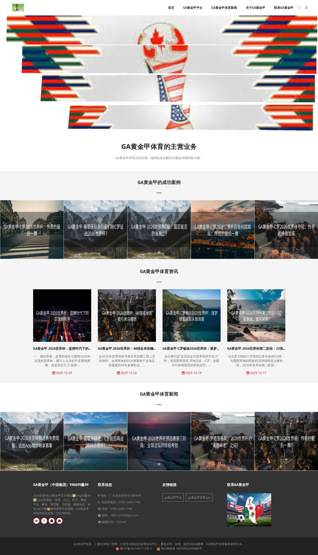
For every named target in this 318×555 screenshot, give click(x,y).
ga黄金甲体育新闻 (224, 7)
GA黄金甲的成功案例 (159, 182)
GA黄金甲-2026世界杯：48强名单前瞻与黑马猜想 (134, 348)
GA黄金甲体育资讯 (159, 271)
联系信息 (105, 485)
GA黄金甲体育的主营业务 (159, 147)
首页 (171, 7)
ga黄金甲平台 (193, 7)
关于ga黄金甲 (255, 7)
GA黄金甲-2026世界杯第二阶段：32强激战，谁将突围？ (268, 348)
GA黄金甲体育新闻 (159, 394)
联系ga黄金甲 (283, 7)
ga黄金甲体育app (199, 497)
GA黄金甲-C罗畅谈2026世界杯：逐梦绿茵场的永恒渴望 (203, 348)
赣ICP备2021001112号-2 (136, 548)
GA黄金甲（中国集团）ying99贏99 (61, 485)
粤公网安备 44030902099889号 (181, 548)
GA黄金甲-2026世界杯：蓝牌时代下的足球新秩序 (69, 348)
